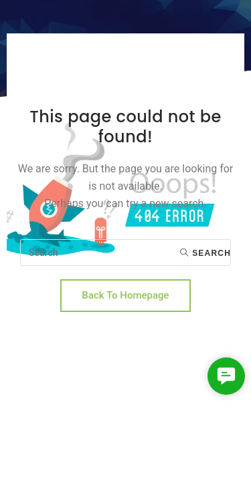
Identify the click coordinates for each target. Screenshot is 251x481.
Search (205, 253)
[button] (226, 376)
